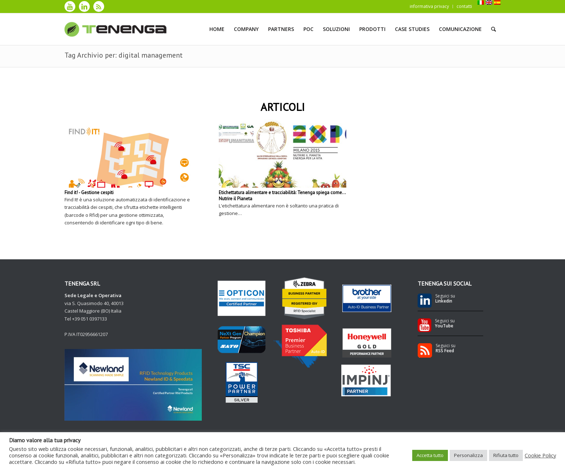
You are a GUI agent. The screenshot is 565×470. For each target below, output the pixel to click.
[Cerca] (493, 29)
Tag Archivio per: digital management (123, 55)
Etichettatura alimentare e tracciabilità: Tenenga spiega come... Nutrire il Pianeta (282, 195)
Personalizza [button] (468, 455)
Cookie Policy (540, 455)
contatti (464, 6)
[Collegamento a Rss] (98, 6)
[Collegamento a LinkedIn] (84, 6)
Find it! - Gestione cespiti (89, 192)
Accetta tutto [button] (430, 455)
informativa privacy (429, 6)
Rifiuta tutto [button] (506, 455)
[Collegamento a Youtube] (69, 6)
